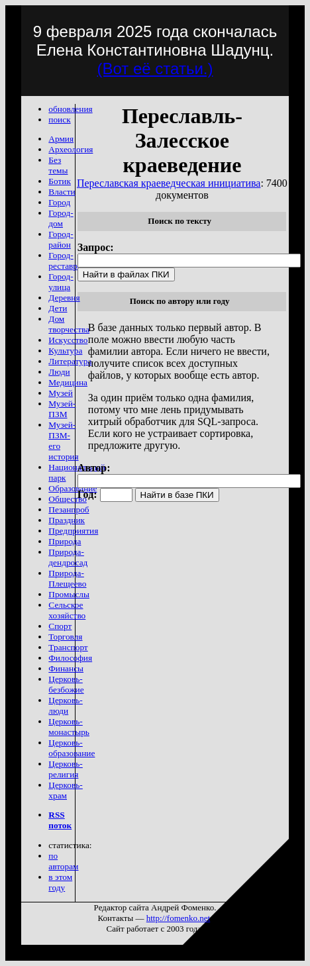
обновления (70, 109)
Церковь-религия (65, 769)
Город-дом (60, 218)
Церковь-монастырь (68, 726)
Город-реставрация (71, 260)
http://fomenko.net (178, 918)
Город (59, 202)
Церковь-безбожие (65, 684)
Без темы (58, 165)
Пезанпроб (68, 509)
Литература (69, 361)
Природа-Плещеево (67, 578)
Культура (65, 351)
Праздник (66, 520)
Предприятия (73, 531)
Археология (70, 149)
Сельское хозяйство (66, 610)
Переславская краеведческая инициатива (169, 183)
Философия (70, 658)
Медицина (67, 382)
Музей (60, 393)
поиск (59, 119)
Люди (59, 372)
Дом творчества (68, 324)
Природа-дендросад (67, 557)
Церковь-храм (65, 790)
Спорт (60, 626)
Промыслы (68, 594)
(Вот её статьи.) (155, 68)
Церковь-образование (71, 748)
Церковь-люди (65, 705)
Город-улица (60, 281)
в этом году (60, 882)
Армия (61, 139)
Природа (64, 541)
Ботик (59, 181)
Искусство (67, 340)
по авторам (63, 861)
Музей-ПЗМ (62, 409)
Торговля (65, 637)
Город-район (60, 239)
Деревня (63, 298)
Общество (67, 499)
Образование (72, 488)
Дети (57, 308)
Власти (61, 192)
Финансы (65, 668)
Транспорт (67, 647)
